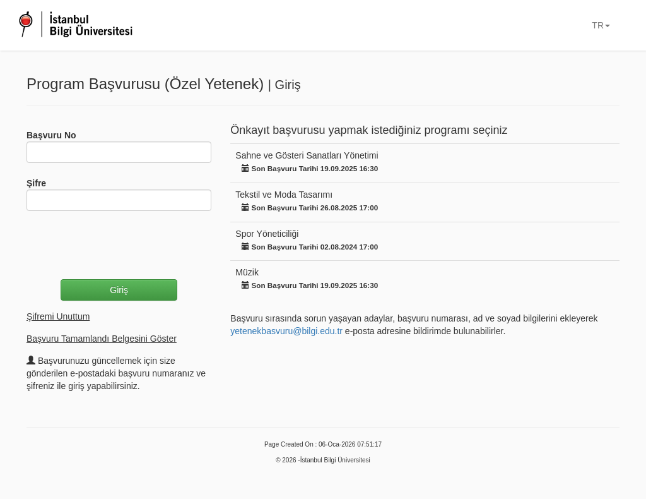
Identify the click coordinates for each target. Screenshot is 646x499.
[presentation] (122, 245)
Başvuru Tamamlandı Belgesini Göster (101, 339)
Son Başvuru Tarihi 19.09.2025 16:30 (310, 168)
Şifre (36, 183)
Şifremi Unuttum (58, 316)
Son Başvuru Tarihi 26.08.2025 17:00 (310, 207)
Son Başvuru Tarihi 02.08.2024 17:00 (310, 247)
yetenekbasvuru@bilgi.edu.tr (286, 331)
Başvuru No (51, 135)
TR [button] (601, 25)
